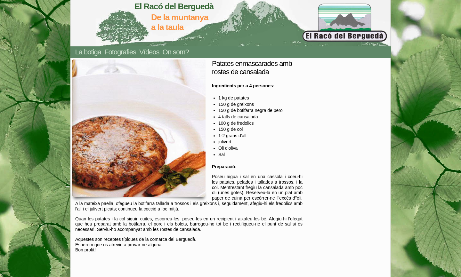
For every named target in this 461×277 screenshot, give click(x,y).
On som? (176, 52)
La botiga (88, 52)
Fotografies (120, 52)
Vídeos (149, 52)
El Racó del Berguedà (174, 6)
